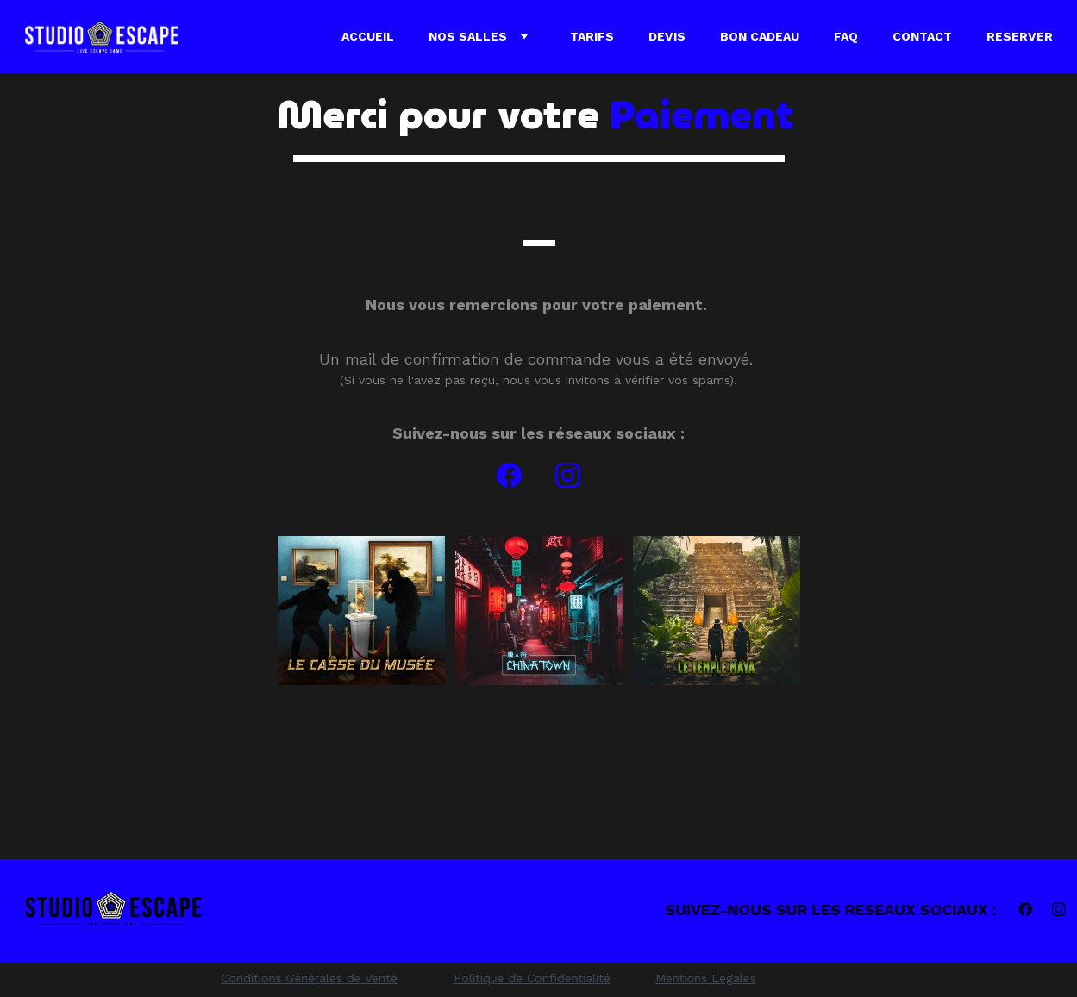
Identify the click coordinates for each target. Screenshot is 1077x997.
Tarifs (592, 36)
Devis (667, 36)
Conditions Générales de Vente (308, 977)
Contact (922, 36)
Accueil (367, 36)
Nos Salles (468, 36)
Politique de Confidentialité (532, 977)
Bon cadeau (759, 36)
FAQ (846, 36)
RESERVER (1019, 36)
